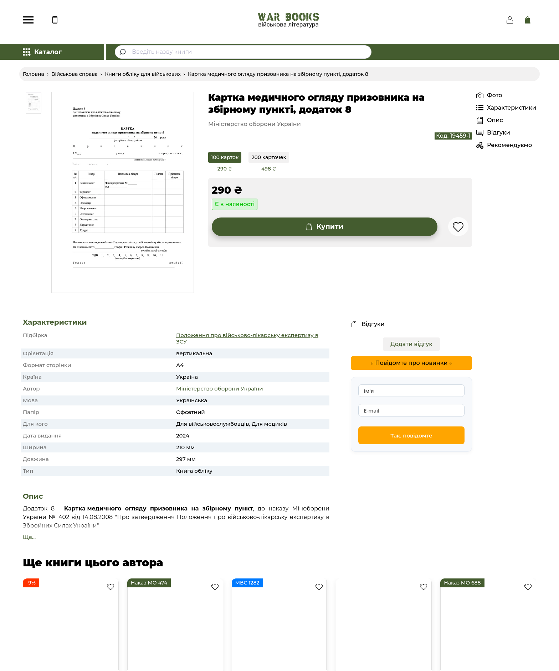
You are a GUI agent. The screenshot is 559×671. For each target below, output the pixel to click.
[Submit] (123, 52)
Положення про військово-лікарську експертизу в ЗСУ (247, 338)
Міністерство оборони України (219, 388)
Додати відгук (411, 344)
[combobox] (243, 52)
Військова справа (74, 74)
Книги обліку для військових (142, 74)
